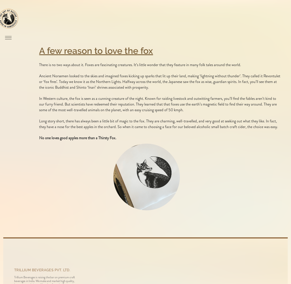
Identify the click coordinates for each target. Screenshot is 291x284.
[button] (5, 37)
